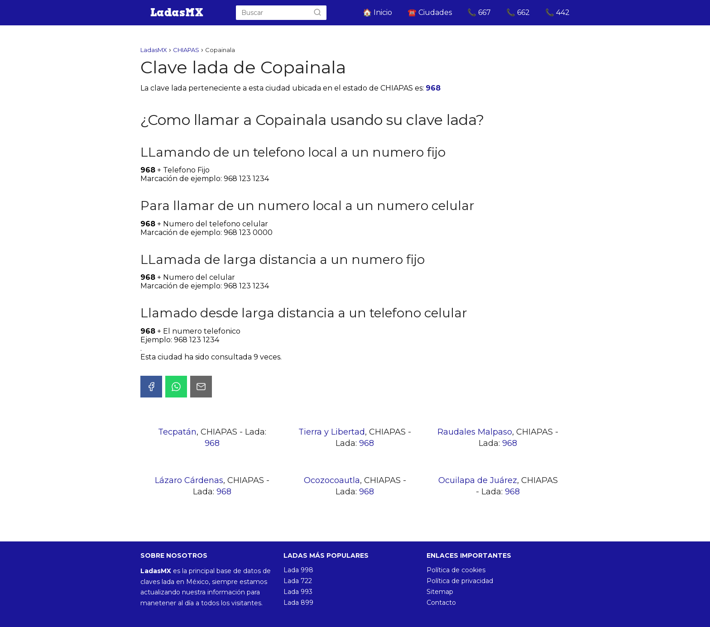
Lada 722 (297, 581)
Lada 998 (298, 570)
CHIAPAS (186, 49)
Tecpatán (177, 432)
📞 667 (479, 12)
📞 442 (557, 12)
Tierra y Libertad (331, 432)
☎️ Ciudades (430, 12)
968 (433, 88)
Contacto (441, 602)
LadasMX (153, 49)
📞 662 (518, 12)
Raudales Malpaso (474, 432)
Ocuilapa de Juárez (477, 480)
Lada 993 (297, 592)
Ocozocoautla (332, 480)
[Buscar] (317, 12)
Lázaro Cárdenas (189, 480)
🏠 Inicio (377, 12)
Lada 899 (298, 602)
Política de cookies (456, 570)
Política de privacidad (460, 581)
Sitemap (440, 592)
